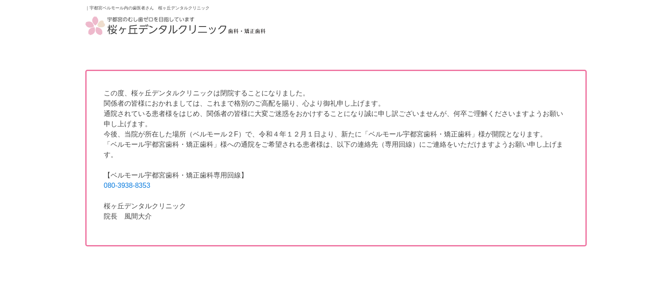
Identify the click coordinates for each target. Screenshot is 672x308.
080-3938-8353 (127, 185)
